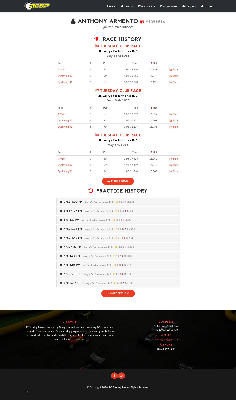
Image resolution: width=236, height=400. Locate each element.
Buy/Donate (168, 6)
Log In (206, 6)
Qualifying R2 (65, 75)
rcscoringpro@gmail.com (166, 339)
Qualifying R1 (65, 82)
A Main (61, 69)
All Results (146, 6)
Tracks (127, 6)
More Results (118, 181)
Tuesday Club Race (118, 46)
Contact (189, 6)
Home (111, 6)
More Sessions (118, 293)
